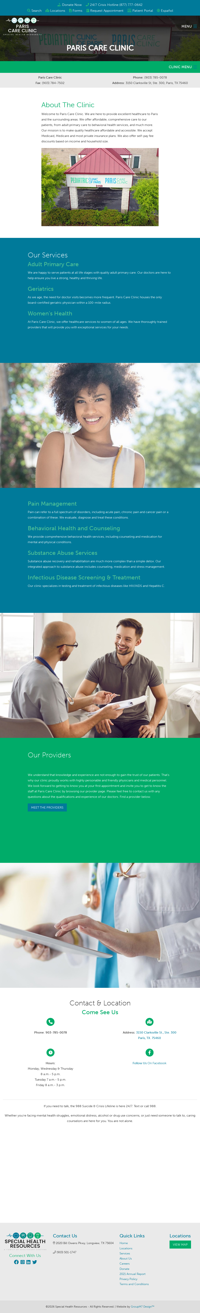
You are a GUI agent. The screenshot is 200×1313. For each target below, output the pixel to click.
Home (124, 1243)
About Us (126, 1258)
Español (167, 10)
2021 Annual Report (133, 1274)
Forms (77, 10)
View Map (180, 1244)
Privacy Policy (128, 1279)
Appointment (106, 10)
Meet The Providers (47, 807)
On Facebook (149, 1063)
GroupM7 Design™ (142, 1306)
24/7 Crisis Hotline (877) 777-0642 (116, 5)
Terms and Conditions (134, 1284)
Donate (124, 1269)
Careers (125, 1263)
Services (125, 1253)
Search (36, 10)
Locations (57, 10)
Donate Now (72, 5)
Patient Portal (142, 10)
